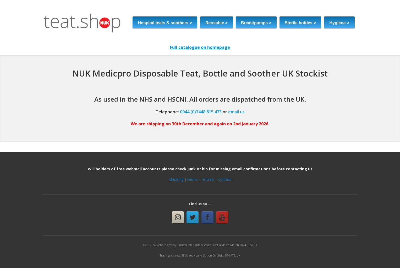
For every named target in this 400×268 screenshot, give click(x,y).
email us (236, 112)
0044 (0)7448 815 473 (201, 112)
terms (192, 179)
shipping (176, 179)
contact (224, 179)
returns (208, 179)
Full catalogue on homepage (200, 47)
